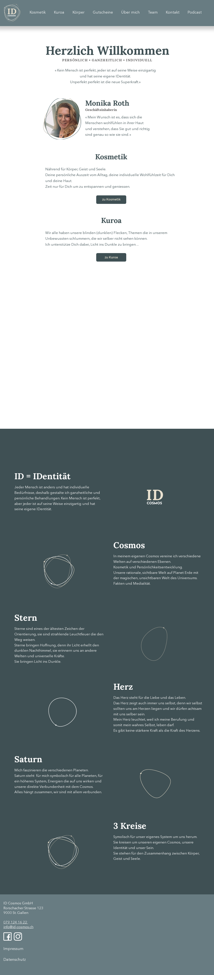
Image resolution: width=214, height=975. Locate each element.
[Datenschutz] (18, 959)
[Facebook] (7, 936)
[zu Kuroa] (111, 257)
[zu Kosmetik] (111, 199)
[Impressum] (18, 949)
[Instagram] (18, 936)
